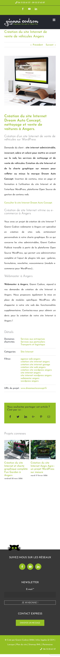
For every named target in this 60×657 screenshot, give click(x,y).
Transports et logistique (33, 344)
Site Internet (27, 352)
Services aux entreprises (33, 339)
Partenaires (48, 645)
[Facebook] (22, 566)
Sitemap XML (35, 645)
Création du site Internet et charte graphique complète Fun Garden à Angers (16, 469)
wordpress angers (30, 381)
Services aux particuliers (33, 342)
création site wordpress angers (36, 370)
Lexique (11, 645)
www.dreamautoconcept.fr (34, 388)
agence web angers (30, 359)
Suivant (49, 45)
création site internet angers (35, 362)
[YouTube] (30, 566)
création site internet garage (35, 364)
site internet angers (31, 373)
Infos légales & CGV (45, 640)
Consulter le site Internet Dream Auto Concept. (28, 203)
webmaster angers (30, 378)
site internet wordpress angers (36, 375)
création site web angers (33, 367)
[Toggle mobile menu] (54, 19)
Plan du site (21, 645)
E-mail (30, 589)
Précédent (38, 45)
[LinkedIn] (38, 566)
